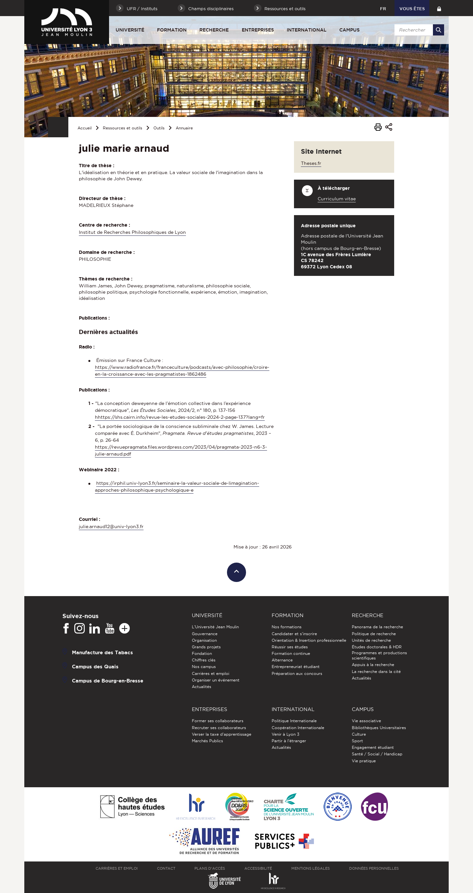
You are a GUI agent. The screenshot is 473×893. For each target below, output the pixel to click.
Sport (357, 741)
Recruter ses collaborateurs (219, 728)
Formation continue (291, 653)
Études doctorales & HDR (377, 647)
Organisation (204, 640)
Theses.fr (311, 163)
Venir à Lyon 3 (285, 734)
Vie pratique (364, 761)
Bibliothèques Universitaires (379, 728)
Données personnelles (374, 868)
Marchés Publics (207, 741)
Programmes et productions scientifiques (379, 655)
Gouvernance (204, 634)
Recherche (214, 30)
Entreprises (258, 30)
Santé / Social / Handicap (377, 754)
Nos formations (287, 627)
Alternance (282, 660)
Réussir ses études (290, 647)
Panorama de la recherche (377, 627)
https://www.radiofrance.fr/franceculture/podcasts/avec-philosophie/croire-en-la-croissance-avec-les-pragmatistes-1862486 (182, 371)
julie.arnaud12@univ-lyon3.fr (111, 526)
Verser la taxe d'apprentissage (221, 734)
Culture (359, 734)
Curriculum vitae (337, 198)
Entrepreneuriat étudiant (296, 666)
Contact (166, 868)
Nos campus (204, 666)
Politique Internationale (294, 721)
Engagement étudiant (373, 747)
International (307, 30)
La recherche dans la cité (376, 671)
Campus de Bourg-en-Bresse (107, 680)
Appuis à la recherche (373, 664)
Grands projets (206, 647)
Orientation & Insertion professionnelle (309, 640)
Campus (349, 30)
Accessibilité (258, 868)
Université (130, 30)
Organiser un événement (215, 680)
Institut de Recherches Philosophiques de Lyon (132, 232)
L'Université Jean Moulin (215, 627)
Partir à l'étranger (289, 741)
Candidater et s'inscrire (294, 634)
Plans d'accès (209, 868)
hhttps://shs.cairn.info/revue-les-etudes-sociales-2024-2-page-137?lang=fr (180, 417)
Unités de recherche (371, 640)
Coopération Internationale (298, 728)
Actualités (201, 686)
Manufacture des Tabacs (102, 652)
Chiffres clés (203, 660)
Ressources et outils (122, 128)
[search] (418, 29)
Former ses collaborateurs (217, 721)
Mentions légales (310, 868)
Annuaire (184, 128)
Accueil (85, 128)
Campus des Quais (95, 666)
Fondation (202, 653)
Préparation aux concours (297, 673)
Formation (172, 30)
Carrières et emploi (210, 673)
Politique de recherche (374, 634)
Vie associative (366, 721)
